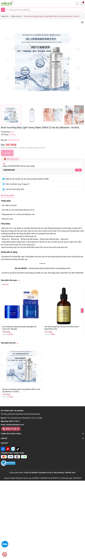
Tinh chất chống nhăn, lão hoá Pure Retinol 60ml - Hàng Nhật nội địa (62, 328)
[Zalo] (13, 449)
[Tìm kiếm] (8, 10)
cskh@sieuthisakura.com (15, 425)
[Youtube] (8, 449)
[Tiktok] (18, 449)
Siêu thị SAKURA (21, 268)
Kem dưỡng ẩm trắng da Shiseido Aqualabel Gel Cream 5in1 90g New (19, 328)
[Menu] (3, 10)
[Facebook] (3, 449)
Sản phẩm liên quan (9, 280)
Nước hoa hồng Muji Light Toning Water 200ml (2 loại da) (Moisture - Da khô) (21, 390)
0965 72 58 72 (14, 421)
